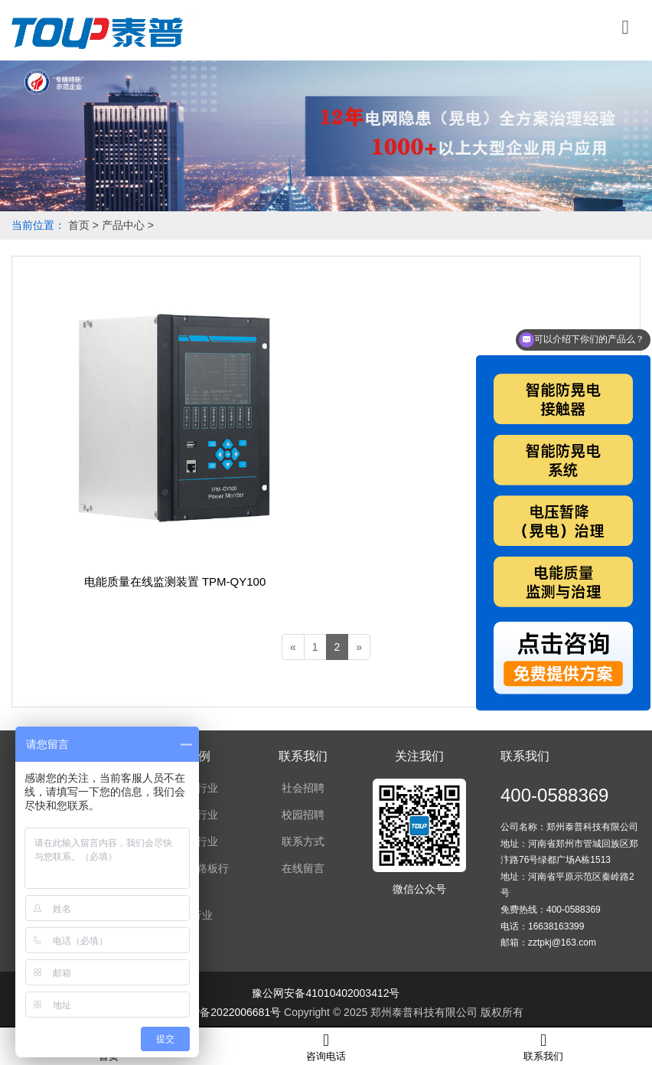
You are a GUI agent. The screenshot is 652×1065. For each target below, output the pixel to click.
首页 (79, 225)
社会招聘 (303, 788)
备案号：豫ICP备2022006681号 (205, 1012)
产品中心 (123, 225)
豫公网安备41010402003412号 (325, 993)
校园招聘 (303, 815)
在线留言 (303, 868)
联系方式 (303, 841)
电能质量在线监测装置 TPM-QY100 (175, 581)
